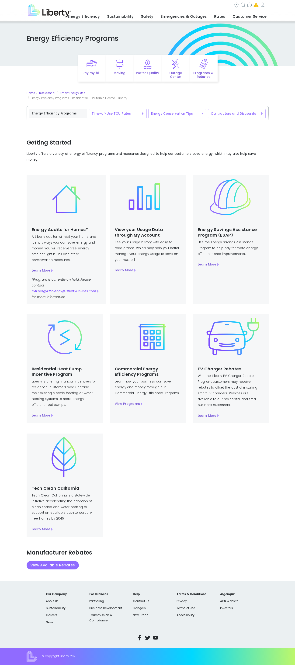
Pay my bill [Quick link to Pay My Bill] (92, 73)
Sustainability (56, 608)
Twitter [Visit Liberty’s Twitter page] (148, 638)
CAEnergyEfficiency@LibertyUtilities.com (64, 291)
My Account (240, 5)
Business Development (105, 608)
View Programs (127, 404)
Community (132, 5)
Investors (226, 608)
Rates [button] (225, 15)
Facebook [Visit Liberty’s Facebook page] (139, 638)
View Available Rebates (52, 565)
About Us (52, 601)
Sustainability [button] (136, 15)
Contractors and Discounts (233, 113)
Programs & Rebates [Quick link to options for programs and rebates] (203, 75)
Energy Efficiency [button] (104, 15)
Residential (47, 93)
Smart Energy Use (72, 93)
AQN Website (229, 601)
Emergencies (210, 5)
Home (31, 93)
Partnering (96, 601)
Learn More (41, 270)
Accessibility (185, 615)
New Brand (141, 615)
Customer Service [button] (251, 15)
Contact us (181, 5)
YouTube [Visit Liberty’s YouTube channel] (156, 638)
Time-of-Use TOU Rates (111, 113)
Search (157, 5)
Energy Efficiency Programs (54, 113)
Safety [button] (160, 15)
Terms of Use (186, 608)
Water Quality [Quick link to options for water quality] (147, 73)
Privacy (182, 601)
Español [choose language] (261, 5)
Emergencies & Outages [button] (193, 15)
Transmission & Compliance (100, 617)
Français (139, 608)
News (49, 622)
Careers (51, 615)
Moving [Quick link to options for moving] (119, 73)
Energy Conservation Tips (172, 113)
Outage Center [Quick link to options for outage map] (175, 75)
